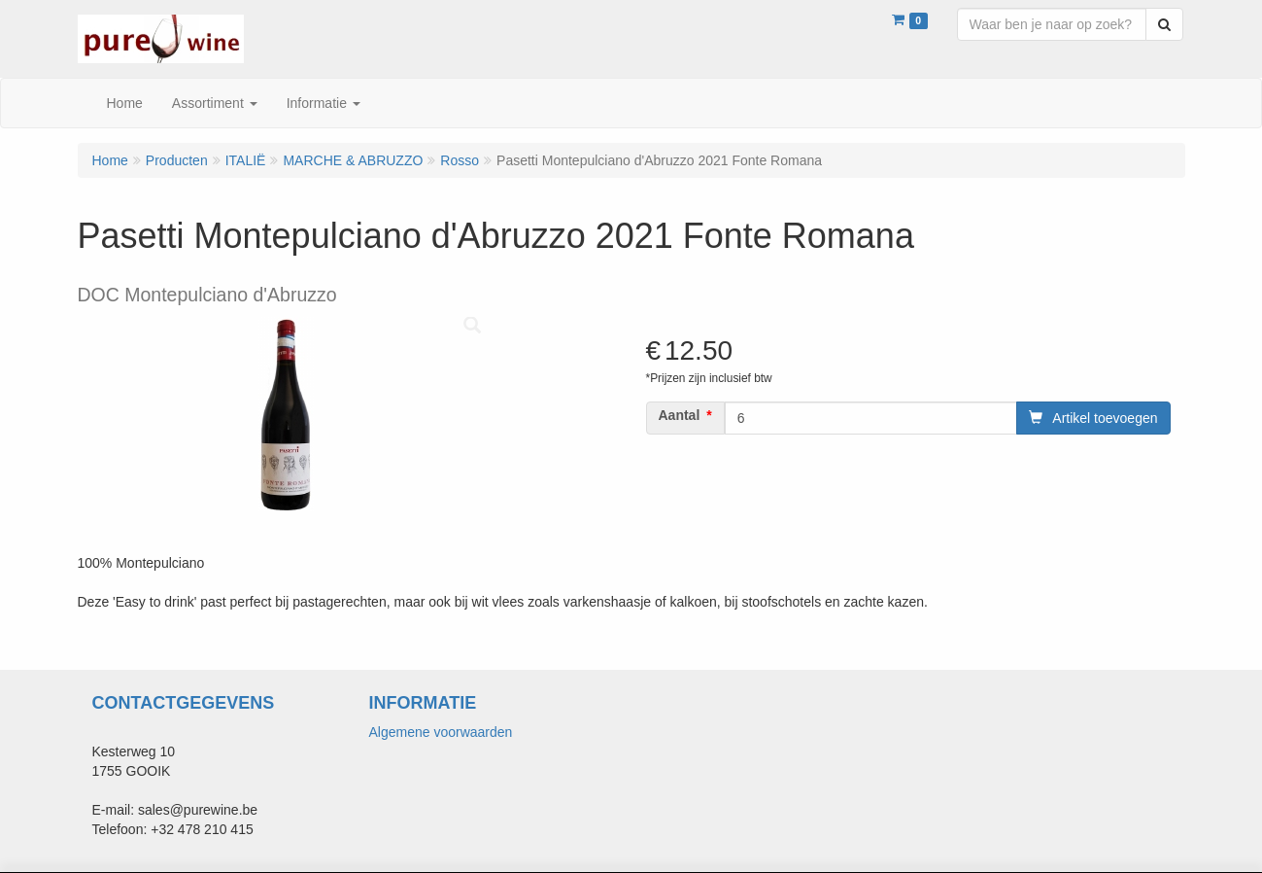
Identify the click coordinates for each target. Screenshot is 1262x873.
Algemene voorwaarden (441, 732)
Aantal (679, 415)
